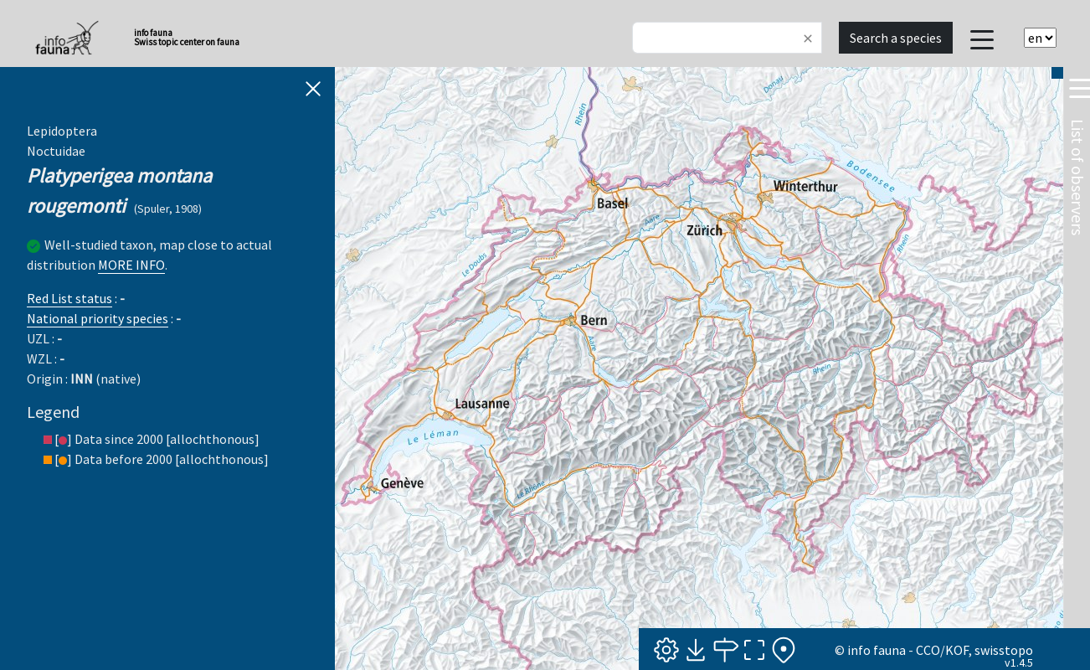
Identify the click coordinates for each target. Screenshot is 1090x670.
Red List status (69, 298)
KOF (957, 650)
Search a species (896, 37)
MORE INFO (131, 264)
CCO (928, 650)
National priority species (97, 318)
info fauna (876, 650)
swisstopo (1003, 650)
